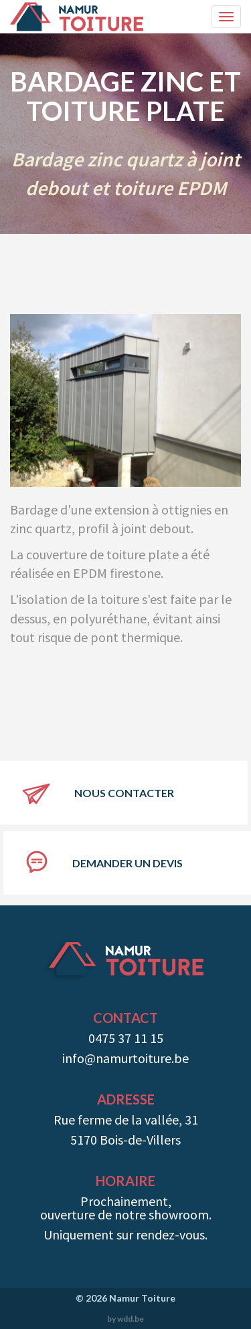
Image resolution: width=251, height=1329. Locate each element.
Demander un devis (127, 863)
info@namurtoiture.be (125, 1058)
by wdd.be (125, 1319)
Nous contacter (124, 792)
